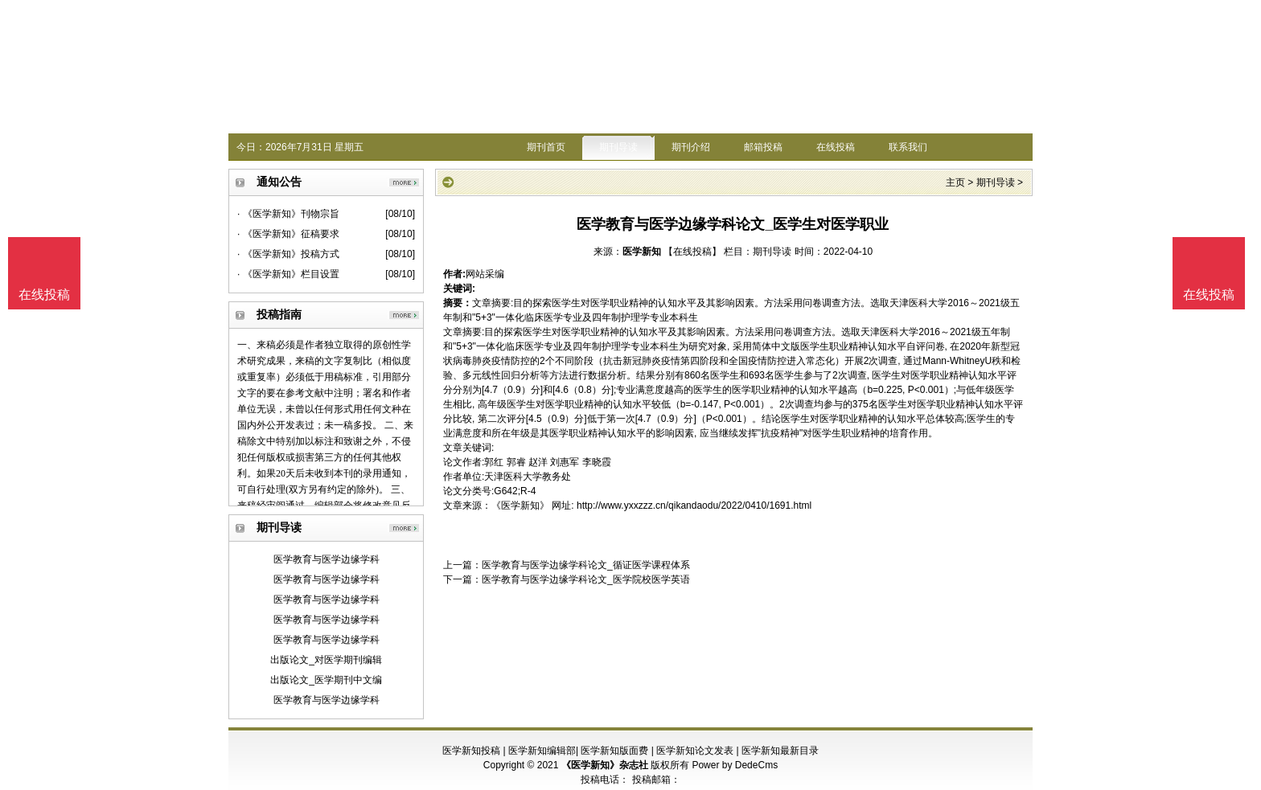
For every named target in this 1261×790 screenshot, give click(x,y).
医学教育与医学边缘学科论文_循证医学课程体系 (586, 565)
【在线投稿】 (692, 251)
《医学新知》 (520, 505)
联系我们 (908, 147)
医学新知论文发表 (694, 750)
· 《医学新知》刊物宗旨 (288, 213)
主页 (955, 182)
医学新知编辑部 (542, 750)
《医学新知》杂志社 (604, 765)
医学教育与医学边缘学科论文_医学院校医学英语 (586, 579)
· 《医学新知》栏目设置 (288, 274)
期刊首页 (546, 147)
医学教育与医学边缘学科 (326, 559)
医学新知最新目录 (780, 750)
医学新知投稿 (471, 750)
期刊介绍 (691, 147)
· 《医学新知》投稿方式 (288, 254)
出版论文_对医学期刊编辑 (326, 659)
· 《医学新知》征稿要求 (288, 233)
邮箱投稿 (763, 147)
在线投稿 (835, 147)
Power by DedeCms (735, 765)
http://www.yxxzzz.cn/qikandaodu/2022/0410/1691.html (694, 505)
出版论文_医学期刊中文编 (326, 680)
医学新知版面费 (614, 750)
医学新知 (641, 251)
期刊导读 (618, 147)
